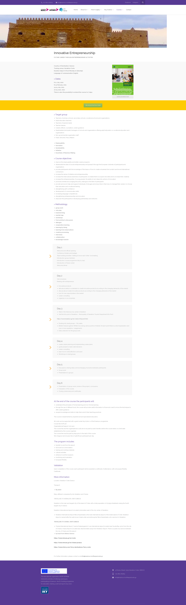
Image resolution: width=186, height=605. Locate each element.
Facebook (128, 2)
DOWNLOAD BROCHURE (123, 96)
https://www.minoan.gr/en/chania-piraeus (68, 542)
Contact (128, 10)
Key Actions (108, 10)
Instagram (135, 2)
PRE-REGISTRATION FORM (93, 105)
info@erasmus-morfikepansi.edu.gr (66, 2)
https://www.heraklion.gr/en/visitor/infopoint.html (72, 319)
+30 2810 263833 (47, 2)
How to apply (96, 10)
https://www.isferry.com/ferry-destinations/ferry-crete (72, 547)
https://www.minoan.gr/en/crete (65, 538)
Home (76, 10)
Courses (119, 10)
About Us (84, 10)
